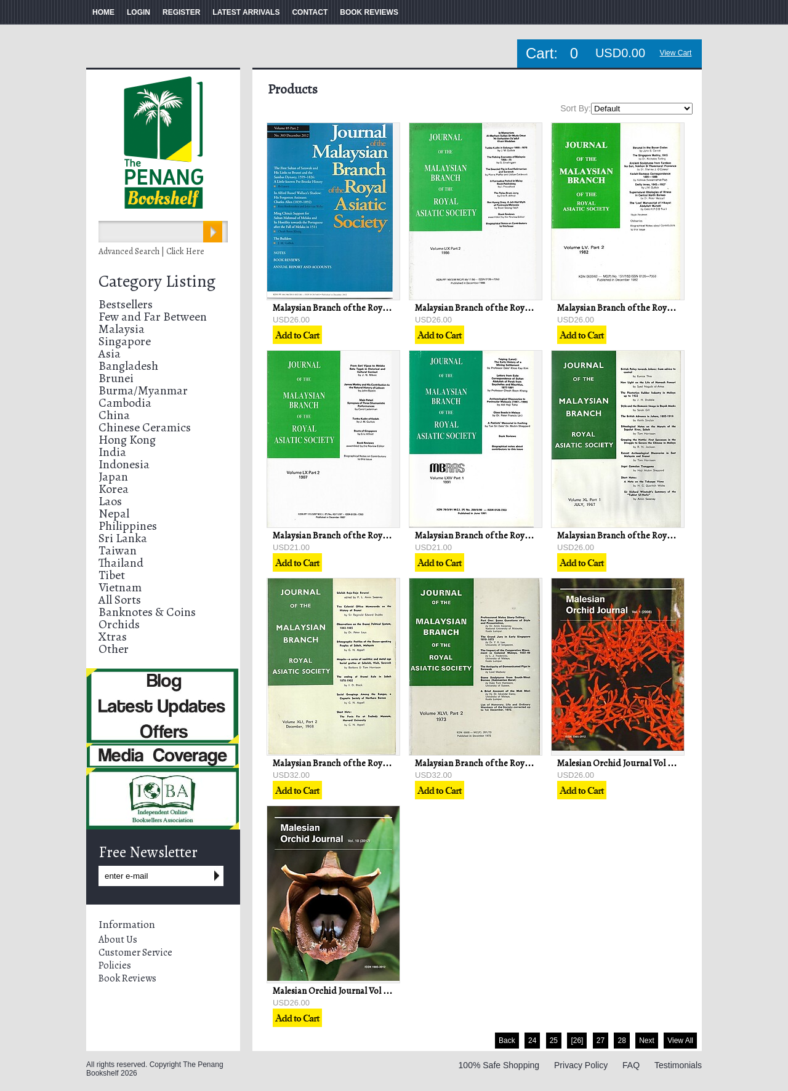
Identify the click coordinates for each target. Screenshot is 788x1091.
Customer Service (135, 952)
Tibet (111, 575)
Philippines (127, 526)
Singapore (124, 341)
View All (680, 1040)
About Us (117, 939)
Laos (110, 501)
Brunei (116, 378)
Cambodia (124, 402)
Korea (113, 489)
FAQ (631, 1065)
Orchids (119, 624)
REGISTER (181, 12)
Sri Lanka (122, 538)
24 (532, 1040)
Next (646, 1040)
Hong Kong (127, 439)
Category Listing (156, 281)
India (112, 452)
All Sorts (119, 599)
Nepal (113, 513)
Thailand (120, 562)
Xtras (112, 636)
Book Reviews (127, 978)
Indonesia (124, 464)
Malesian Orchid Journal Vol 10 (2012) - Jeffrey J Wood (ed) (384, 991)
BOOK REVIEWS (369, 12)
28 (621, 1040)
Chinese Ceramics (144, 427)
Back (507, 1040)
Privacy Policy (581, 1065)
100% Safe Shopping (499, 1065)
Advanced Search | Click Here (151, 251)
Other (113, 649)
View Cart (676, 53)
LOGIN (138, 12)
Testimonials (678, 1065)
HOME (103, 12)
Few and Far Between (152, 316)
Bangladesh (128, 366)
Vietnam (120, 587)
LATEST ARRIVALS (245, 12)
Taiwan (117, 550)
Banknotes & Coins (147, 612)
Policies (114, 965)
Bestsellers (125, 304)
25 (554, 1040)
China (114, 415)
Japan (113, 476)
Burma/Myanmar (143, 390)
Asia (109, 353)
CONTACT (310, 12)
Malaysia (121, 329)
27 (601, 1040)
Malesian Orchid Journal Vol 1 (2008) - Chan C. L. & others (668, 763)
